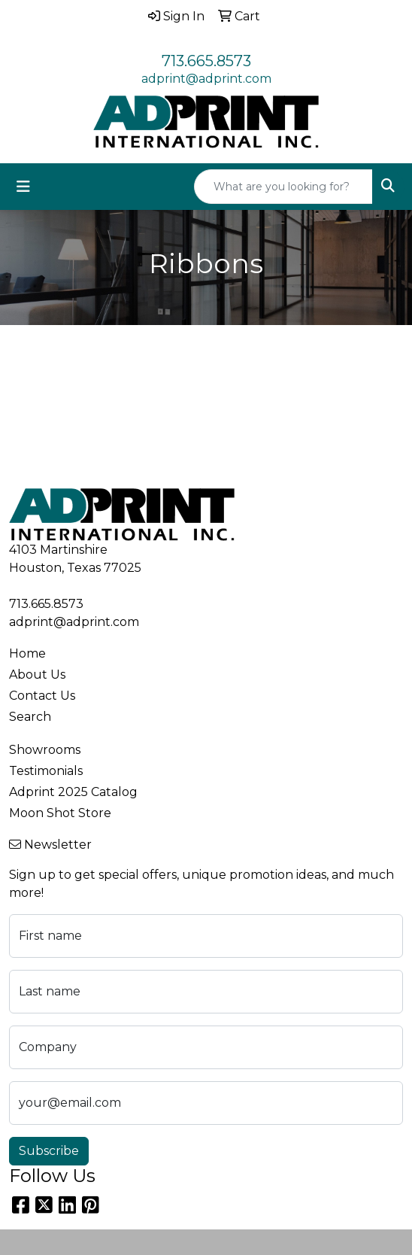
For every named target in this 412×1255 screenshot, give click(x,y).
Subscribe (49, 1151)
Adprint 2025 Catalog (73, 792)
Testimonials (46, 771)
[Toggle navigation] (23, 186)
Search (30, 717)
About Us (37, 674)
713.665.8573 (206, 61)
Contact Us (42, 695)
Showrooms (44, 750)
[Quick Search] (283, 186)
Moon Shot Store (60, 813)
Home (27, 653)
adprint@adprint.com (206, 78)
